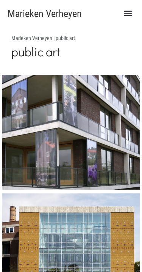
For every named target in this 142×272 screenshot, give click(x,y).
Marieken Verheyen (45, 13)
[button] (128, 13)
